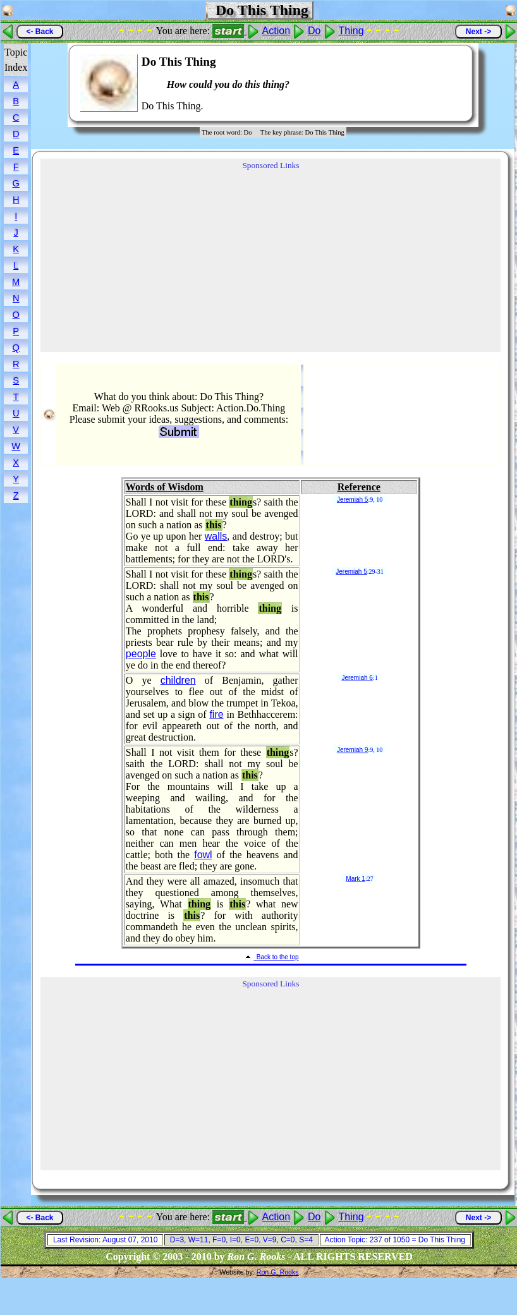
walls (216, 536)
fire (216, 714)
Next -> (478, 31)
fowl (203, 854)
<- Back (39, 31)
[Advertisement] (425, 83)
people (141, 653)
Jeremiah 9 (352, 749)
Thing (351, 30)
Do (314, 30)
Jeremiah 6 (356, 677)
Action (276, 30)
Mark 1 (355, 878)
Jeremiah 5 (352, 499)
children (178, 680)
